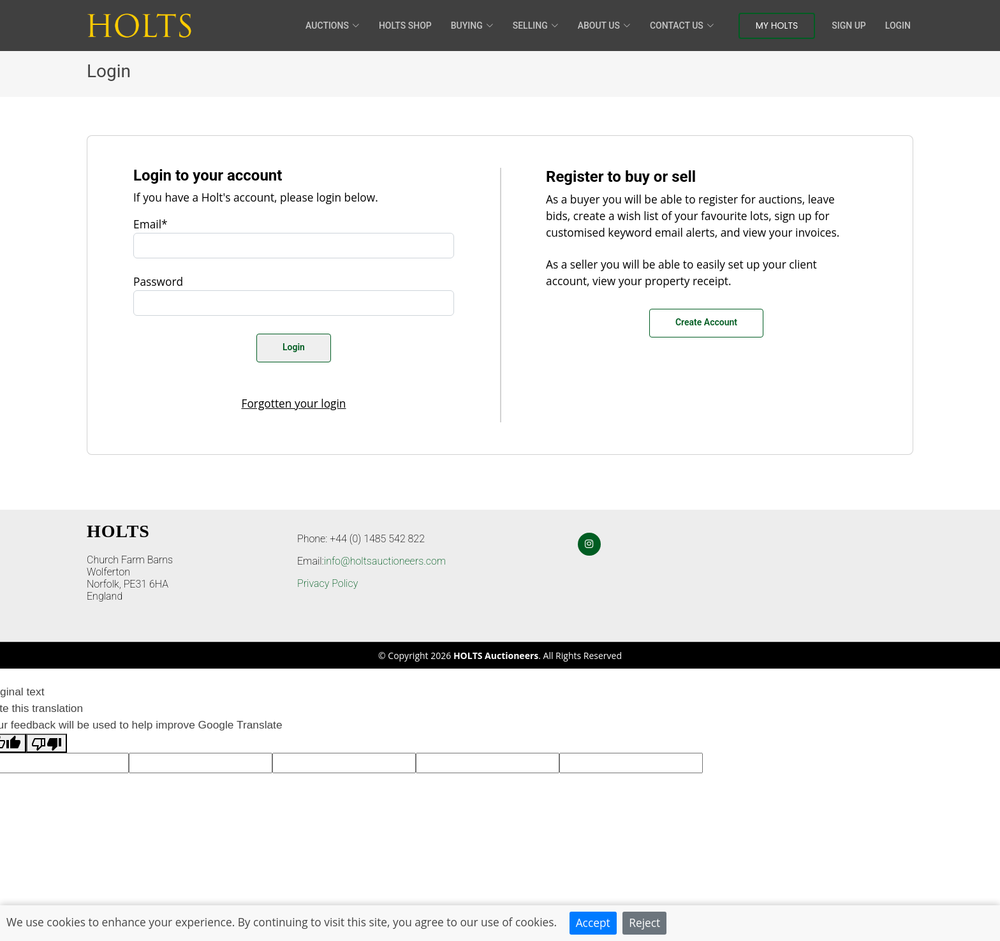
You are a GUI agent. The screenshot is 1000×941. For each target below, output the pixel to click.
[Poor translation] (46, 743)
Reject (644, 922)
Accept (593, 922)
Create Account (706, 322)
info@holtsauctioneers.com (385, 561)
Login (898, 25)
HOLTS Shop (405, 25)
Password (158, 281)
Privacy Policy (327, 583)
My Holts (777, 25)
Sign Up (848, 25)
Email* (150, 224)
